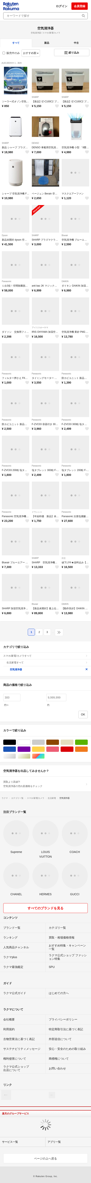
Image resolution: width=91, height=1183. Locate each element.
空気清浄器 (49, 669)
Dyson (5, 235)
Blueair (65, 235)
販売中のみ (11, 53)
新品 (46, 42)
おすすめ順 (31, 53)
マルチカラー (44, 756)
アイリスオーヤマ (40, 327)
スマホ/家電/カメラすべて (45, 655)
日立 (64, 558)
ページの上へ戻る (45, 1158)
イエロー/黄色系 (44, 749)
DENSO (35, 143)
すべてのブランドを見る (45, 908)
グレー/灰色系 (44, 742)
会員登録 (79, 6)
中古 (76, 42)
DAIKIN (65, 281)
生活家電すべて (47, 662)
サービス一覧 (10, 1141)
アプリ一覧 (54, 1141)
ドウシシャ (37, 512)
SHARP (35, 97)
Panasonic (6, 281)
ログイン (61, 6)
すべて (16, 42)
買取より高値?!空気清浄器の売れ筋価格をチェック (45, 783)
